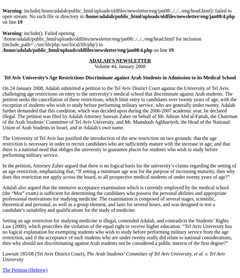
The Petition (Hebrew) (25, 270)
